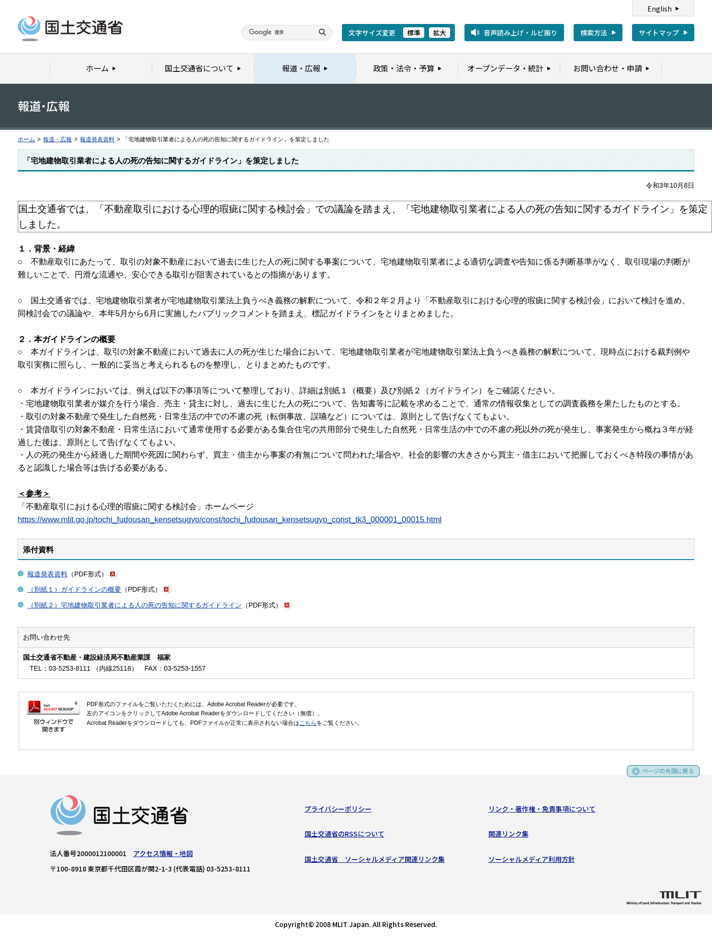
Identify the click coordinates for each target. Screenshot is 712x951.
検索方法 (593, 32)
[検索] (276, 32)
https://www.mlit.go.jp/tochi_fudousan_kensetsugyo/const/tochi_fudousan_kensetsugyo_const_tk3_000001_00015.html (229, 519)
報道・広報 (57, 139)
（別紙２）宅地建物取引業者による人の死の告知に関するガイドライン (134, 605)
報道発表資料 (97, 139)
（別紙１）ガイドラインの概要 (74, 589)
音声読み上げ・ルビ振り (520, 32)
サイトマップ (659, 32)
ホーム (26, 139)
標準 (413, 32)
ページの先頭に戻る (665, 776)
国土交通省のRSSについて (344, 835)
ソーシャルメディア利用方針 (531, 861)
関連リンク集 (508, 835)
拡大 (439, 32)
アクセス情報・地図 (163, 855)
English (659, 8)
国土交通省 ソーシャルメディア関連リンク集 (375, 861)
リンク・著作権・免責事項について (542, 810)
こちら (307, 723)
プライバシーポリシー (338, 810)
